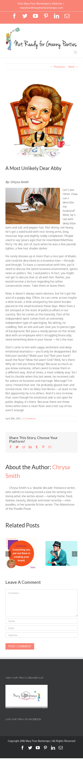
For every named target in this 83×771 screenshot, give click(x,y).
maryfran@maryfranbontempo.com (41, 7)
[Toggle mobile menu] (76, 52)
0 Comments (29, 418)
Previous (59, 67)
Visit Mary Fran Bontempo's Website (40, 3)
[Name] (41, 621)
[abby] (41, 120)
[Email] (41, 628)
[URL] (41, 635)
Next (71, 67)
